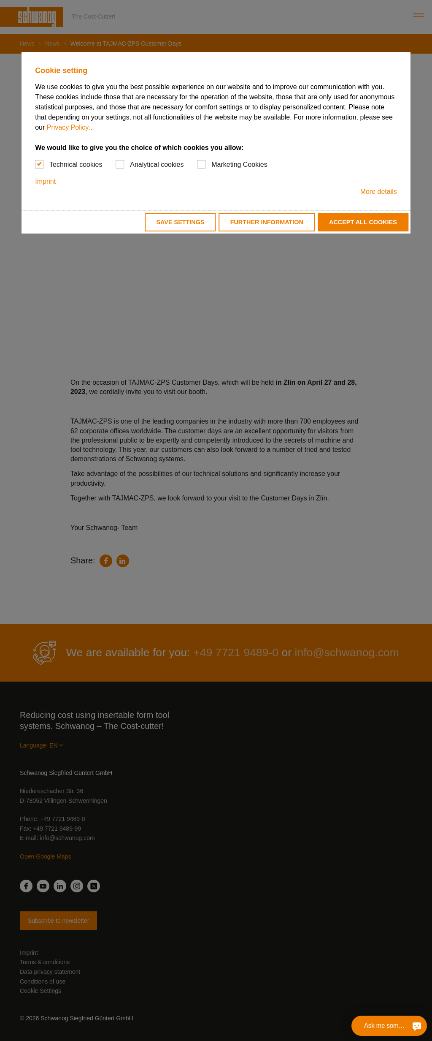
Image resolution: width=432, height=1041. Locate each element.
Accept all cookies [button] (363, 222)
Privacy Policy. (68, 127)
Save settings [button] (180, 222)
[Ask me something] (416, 1026)
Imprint (45, 181)
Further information (266, 222)
